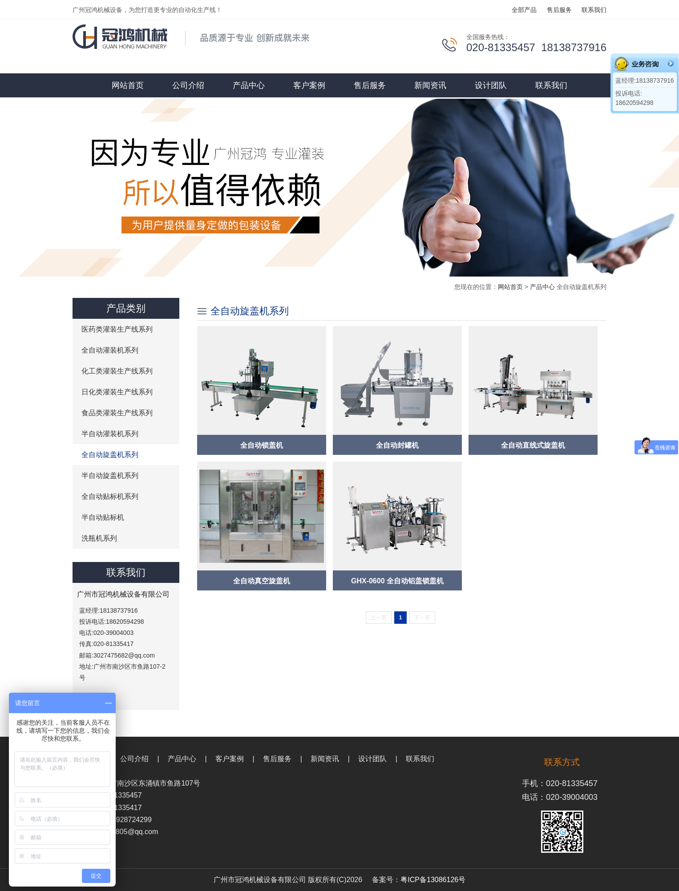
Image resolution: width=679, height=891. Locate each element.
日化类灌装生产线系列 (117, 392)
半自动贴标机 (102, 517)
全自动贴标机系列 (109, 496)
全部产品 (524, 9)
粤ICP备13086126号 (432, 879)
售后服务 (559, 9)
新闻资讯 (430, 85)
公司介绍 (188, 85)
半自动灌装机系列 (109, 433)
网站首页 (128, 85)
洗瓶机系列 (99, 538)
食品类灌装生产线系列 (117, 413)
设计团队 (491, 85)
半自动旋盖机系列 (109, 475)
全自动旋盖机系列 (109, 454)
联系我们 (594, 9)
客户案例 (309, 85)
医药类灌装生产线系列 (117, 329)
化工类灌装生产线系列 (117, 371)
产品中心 (249, 85)
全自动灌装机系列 (109, 350)
